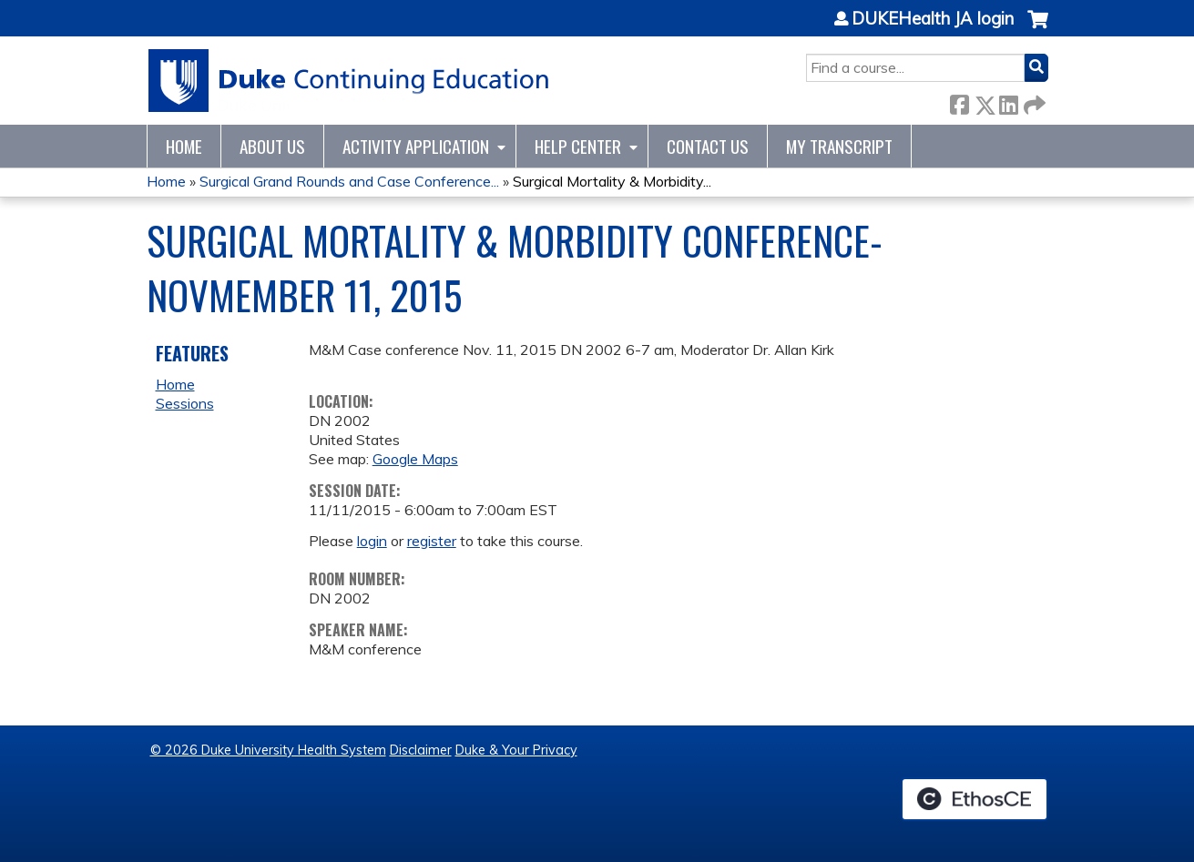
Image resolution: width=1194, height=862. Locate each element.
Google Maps (415, 459)
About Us (272, 146)
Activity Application (415, 146)
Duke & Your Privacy (516, 750)
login (372, 541)
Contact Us (708, 146)
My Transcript (839, 146)
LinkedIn (1008, 101)
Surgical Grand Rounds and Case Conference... (349, 181)
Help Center (578, 146)
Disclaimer (421, 750)
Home (184, 146)
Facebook (959, 101)
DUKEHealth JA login (933, 19)
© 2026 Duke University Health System (268, 750)
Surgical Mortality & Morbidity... (612, 181)
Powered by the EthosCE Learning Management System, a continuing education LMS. (974, 799)
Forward (1033, 101)
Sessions (185, 403)
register (431, 541)
